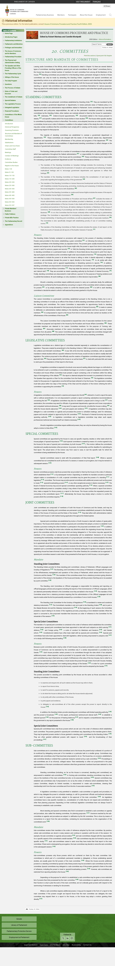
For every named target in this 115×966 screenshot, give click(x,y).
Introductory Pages (11, 37)
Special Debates (10, 100)
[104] (79, 419)
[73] (69, 248)
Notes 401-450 (9, 195)
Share (107, 6)
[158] (48, 821)
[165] (67, 871)
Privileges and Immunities (13, 47)
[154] (92, 777)
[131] (110, 627)
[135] (40, 632)
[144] (56, 714)
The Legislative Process (13, 104)
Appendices (9, 225)
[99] (108, 405)
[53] (91, 101)
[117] (62, 493)
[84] (42, 312)
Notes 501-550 (9, 202)
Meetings (8, 152)
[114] (66, 482)
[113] (41, 482)
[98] (60, 405)
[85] (67, 315)
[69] (110, 217)
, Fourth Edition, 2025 (68, 24)
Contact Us (87, 945)
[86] (105, 323)
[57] (40, 118)
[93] (92, 378)
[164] (88, 868)
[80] (99, 276)
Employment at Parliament (19, 937)
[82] (91, 287)
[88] (53, 331)
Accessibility (76, 945)
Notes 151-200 (9, 179)
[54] (39, 115)
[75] (93, 259)
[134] (100, 629)
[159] (73, 835)
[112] (42, 479)
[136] (100, 632)
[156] (99, 796)
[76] (101, 262)
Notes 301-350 (9, 189)
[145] (99, 714)
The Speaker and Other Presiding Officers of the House (13, 68)
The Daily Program (11, 81)
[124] (95, 591)
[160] (74, 838)
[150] (85, 736)
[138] (64, 638)
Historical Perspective (12, 127)
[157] (88, 813)
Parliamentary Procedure (13, 57)
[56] (77, 115)
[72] (83, 240)
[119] (79, 512)
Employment (101, 15)
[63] (48, 173)
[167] (40, 898)
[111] (107, 477)
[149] (110, 734)
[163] (82, 860)
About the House (86, 15)
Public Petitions (10, 214)
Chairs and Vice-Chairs (12, 146)
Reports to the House (12, 166)
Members (61, 15)
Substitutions (9, 142)
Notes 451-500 (9, 199)
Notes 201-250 (9, 182)
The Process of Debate (12, 88)
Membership (9, 139)
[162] (54, 846)
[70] (47, 223)
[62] (83, 156)
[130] (53, 615)
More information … (105, 39)
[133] (60, 629)
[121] (51, 569)
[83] (97, 306)
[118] (61, 496)
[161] (46, 841)
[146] (47, 717)
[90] (45, 358)
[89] (63, 350)
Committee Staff (10, 149)
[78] (48, 270)
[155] (93, 785)
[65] (76, 188)
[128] (100, 605)
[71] (94, 229)
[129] (75, 607)
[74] (95, 254)
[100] (60, 408)
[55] (50, 115)
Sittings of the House (12, 77)
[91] (84, 358)
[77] (67, 268)
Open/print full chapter (104, 55)
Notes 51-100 (9, 172)
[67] (94, 198)
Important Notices (31, 945)
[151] (44, 739)
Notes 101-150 (9, 175)
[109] (49, 463)
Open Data (44, 945)
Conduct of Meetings (12, 156)
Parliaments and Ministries (14, 44)
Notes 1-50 (8, 169)
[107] (83, 443)
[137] (110, 635)
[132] (41, 629)
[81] (43, 287)
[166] (77, 879)
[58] (87, 118)
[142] (47, 706)
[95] (86, 394)
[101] (86, 408)
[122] (54, 574)
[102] (79, 414)
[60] (107, 140)
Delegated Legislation (12, 107)
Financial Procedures (12, 111)
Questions (8, 84)
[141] (106, 665)
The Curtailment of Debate (13, 97)
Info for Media (55, 945)
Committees (9, 120)
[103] (49, 416)
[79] (110, 270)
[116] (90, 485)
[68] (49, 212)
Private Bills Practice (11, 218)
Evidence (8, 159)
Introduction (9, 124)
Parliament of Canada (24, 2)
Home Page (9, 33)
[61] (78, 153)
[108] (97, 457)
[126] (84, 602)
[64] (84, 179)
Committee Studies (11, 162)
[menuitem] (83, 2)
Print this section (89, 55)
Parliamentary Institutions (13, 40)
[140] (89, 663)
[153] (64, 774)
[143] (110, 711)
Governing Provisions (12, 130)
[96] (49, 400)
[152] (99, 758)
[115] (107, 482)
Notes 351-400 (9, 192)
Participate (72, 15)
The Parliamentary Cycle (13, 74)
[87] (44, 328)
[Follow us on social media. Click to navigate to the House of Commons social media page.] (67, 937)
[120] (102, 526)
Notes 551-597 (9, 205)
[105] (55, 427)
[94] (63, 386)
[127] (50, 605)
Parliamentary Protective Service (19, 931)
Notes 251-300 (9, 185)
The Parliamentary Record (13, 221)
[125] (98, 596)
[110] (52, 474)
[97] (106, 400)
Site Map (66, 945)
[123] (49, 580)
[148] (72, 720)
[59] (45, 137)
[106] (61, 441)
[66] (72, 194)
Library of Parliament (19, 925)
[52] (40, 74)
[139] (40, 652)
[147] (76, 717)
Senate (19, 919)
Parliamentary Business (45, 15)
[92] (60, 375)
